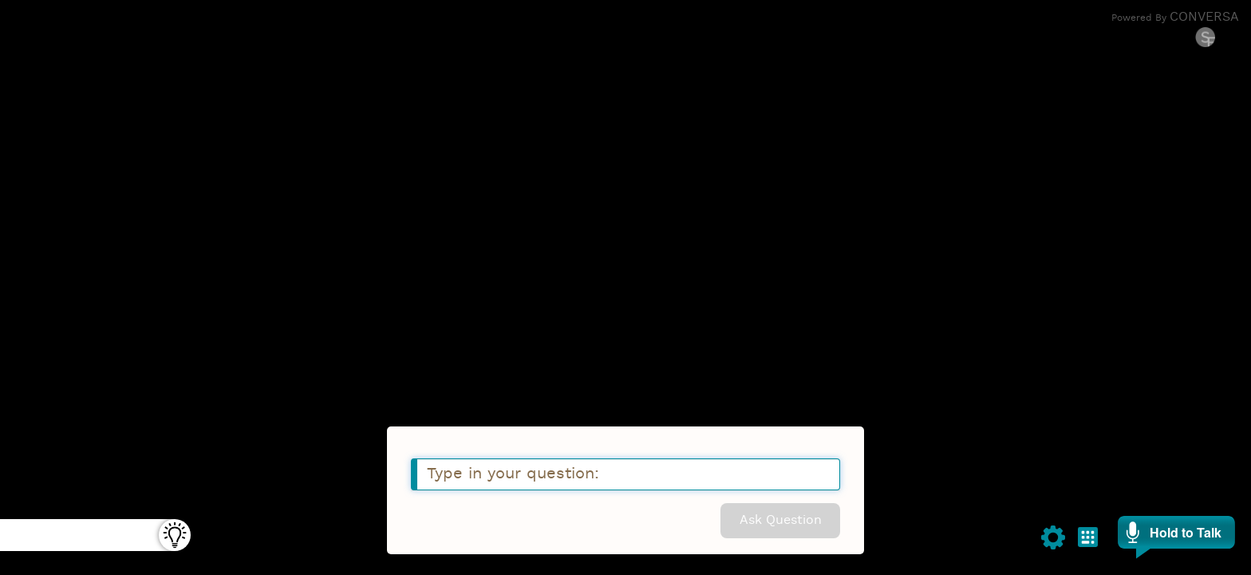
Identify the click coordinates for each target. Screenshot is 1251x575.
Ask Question (781, 520)
